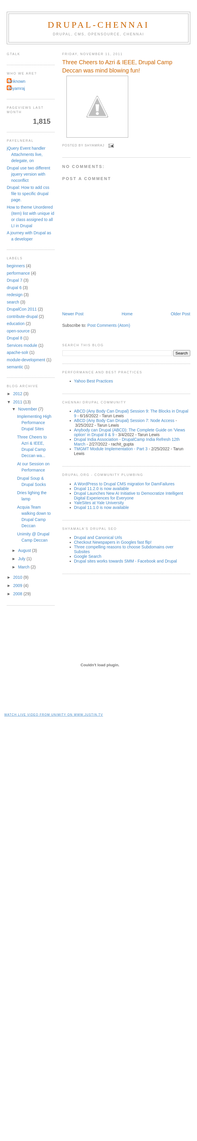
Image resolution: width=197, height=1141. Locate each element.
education (16, 323)
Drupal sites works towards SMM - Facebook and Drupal (125, 561)
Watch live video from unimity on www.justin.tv (53, 714)
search (13, 302)
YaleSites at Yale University (99, 502)
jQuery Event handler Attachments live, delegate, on (26, 154)
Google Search (87, 556)
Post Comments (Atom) (108, 325)
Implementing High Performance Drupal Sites (34, 422)
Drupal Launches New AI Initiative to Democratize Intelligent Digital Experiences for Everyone (128, 495)
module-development (26, 359)
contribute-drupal (22, 316)
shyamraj (16, 88)
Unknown (16, 81)
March (24, 567)
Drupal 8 (14, 338)
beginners (16, 265)
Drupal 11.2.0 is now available (101, 488)
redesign (15, 294)
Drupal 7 (14, 280)
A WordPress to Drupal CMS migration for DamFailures (124, 484)
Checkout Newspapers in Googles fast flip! (113, 542)
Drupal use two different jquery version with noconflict (28, 174)
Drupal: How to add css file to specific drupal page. (28, 193)
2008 (18, 593)
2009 (18, 585)
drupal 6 (14, 287)
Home (127, 313)
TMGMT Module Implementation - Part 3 (111, 448)
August (25, 550)
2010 (18, 577)
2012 (18, 393)
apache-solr (17, 352)
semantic (15, 367)
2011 (18, 402)
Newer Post (73, 313)
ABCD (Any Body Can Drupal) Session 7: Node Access (124, 420)
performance (18, 273)
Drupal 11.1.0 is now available (101, 507)
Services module (22, 345)
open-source (18, 331)
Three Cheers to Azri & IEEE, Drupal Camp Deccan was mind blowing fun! (117, 66)
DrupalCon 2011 (22, 309)
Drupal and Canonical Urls (98, 537)
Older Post (180, 313)
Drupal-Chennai (98, 24)
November (28, 409)
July (22, 558)
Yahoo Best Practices (93, 381)
